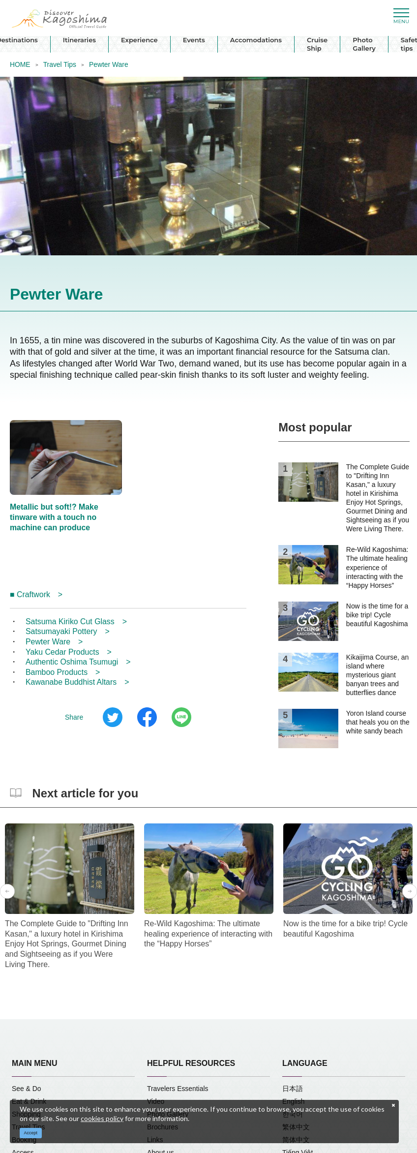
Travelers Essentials (177, 1088)
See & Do (26, 1088)
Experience (139, 40)
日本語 (292, 1088)
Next (409, 891)
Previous (7, 891)
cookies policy (102, 1118)
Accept (31, 1132)
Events (194, 40)
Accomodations (256, 40)
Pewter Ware (108, 64)
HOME (20, 64)
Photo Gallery (364, 44)
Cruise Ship (317, 44)
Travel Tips (59, 64)
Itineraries (79, 40)
